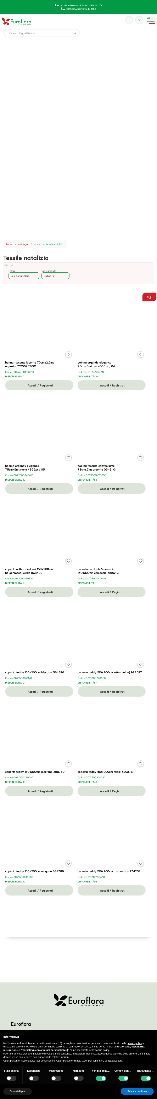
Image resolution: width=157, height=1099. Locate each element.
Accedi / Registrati (39, 385)
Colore (12, 270)
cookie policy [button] (102, 1050)
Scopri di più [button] (17, 1091)
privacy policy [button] (134, 1043)
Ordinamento (48, 270)
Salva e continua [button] (137, 1091)
